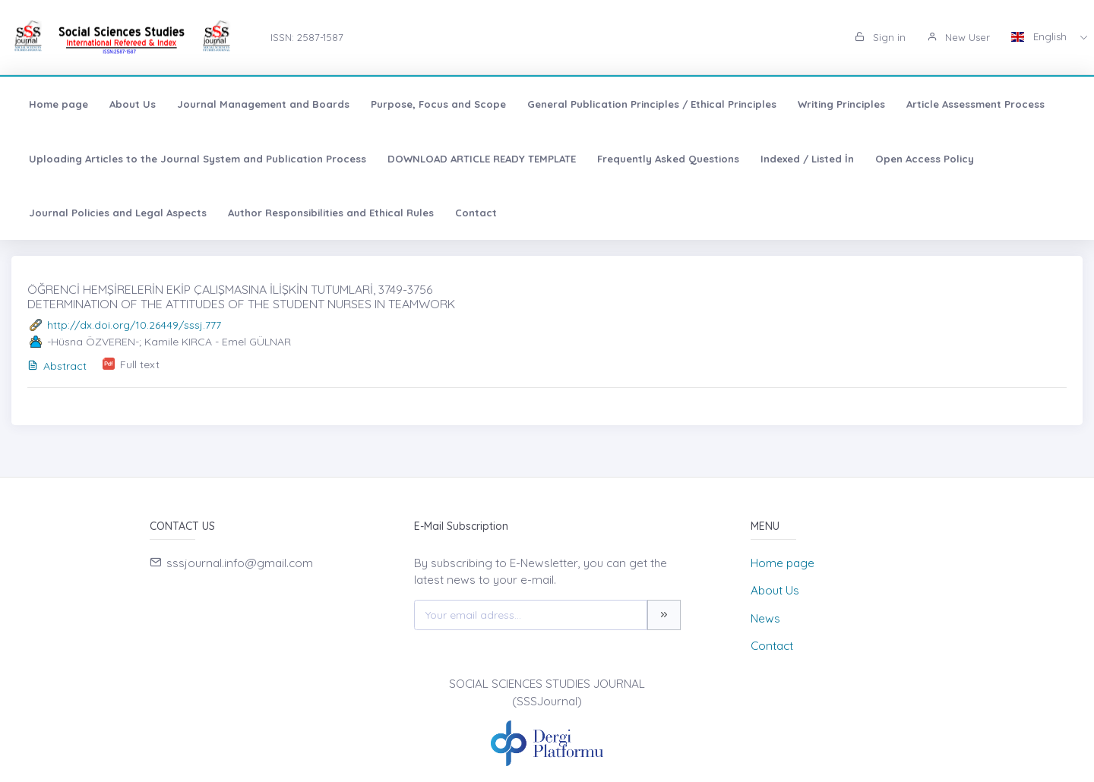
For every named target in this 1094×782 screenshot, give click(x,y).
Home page (58, 104)
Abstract (57, 366)
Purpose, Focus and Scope (438, 104)
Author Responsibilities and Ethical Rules (331, 213)
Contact (476, 213)
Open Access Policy (924, 159)
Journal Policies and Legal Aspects (118, 213)
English (1040, 36)
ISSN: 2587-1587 (306, 37)
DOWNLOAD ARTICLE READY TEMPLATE (481, 159)
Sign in (880, 37)
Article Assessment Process (975, 104)
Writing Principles (841, 104)
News (765, 618)
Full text (140, 364)
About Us (132, 104)
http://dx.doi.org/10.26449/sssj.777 (134, 325)
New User (958, 37)
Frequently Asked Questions (668, 159)
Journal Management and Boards (263, 104)
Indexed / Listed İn (807, 159)
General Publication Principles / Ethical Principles (651, 104)
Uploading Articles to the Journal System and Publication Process (197, 159)
